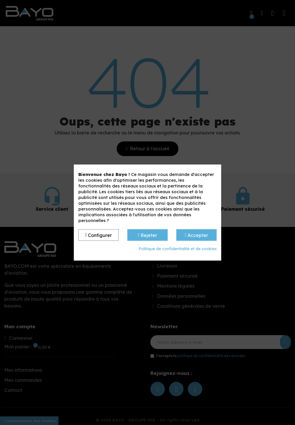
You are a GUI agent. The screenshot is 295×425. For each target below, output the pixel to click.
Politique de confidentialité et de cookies (178, 248)
